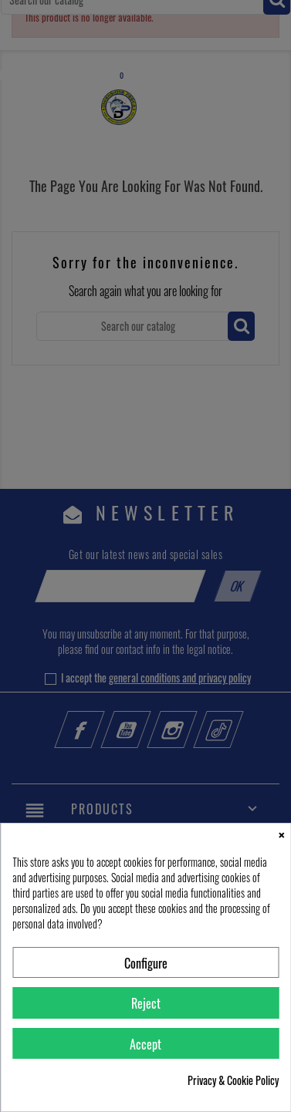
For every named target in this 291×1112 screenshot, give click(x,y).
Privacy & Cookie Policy (233, 1080)
